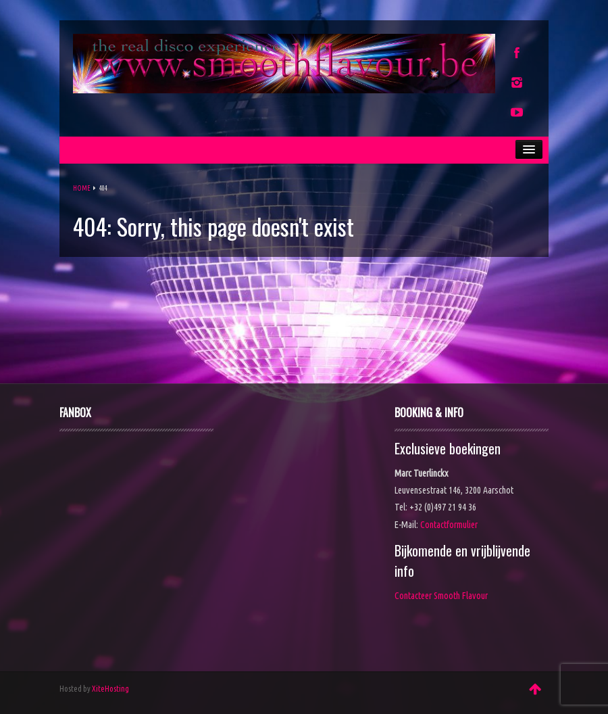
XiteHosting (110, 688)
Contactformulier (449, 524)
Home (82, 188)
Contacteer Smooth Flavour (441, 595)
